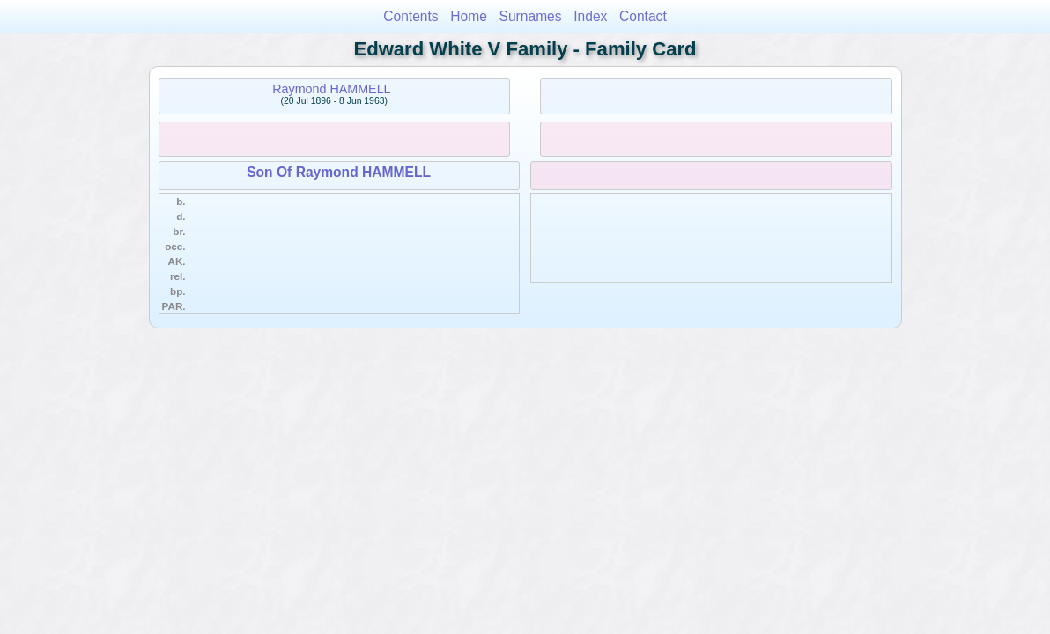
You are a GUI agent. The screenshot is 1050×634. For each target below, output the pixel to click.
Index (590, 16)
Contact (643, 16)
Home (468, 16)
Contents (410, 16)
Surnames (530, 16)
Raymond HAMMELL (331, 89)
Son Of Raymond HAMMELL (339, 172)
